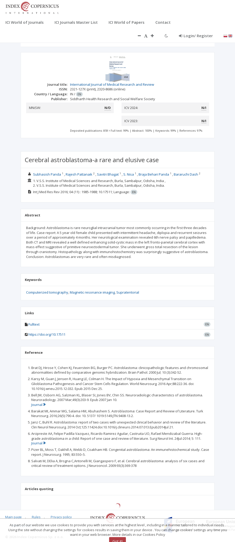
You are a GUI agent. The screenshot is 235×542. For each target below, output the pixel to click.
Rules (36, 517)
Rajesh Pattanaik (79, 174)
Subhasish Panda (47, 174)
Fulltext (34, 324)
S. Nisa (128, 174)
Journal (38, 404)
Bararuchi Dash (186, 174)
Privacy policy (61, 517)
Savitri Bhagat (108, 174)
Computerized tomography (47, 292)
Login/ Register (196, 35)
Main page (13, 517)
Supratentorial (127, 292)
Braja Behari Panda (154, 174)
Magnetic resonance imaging (92, 292)
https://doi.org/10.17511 (46, 334)
